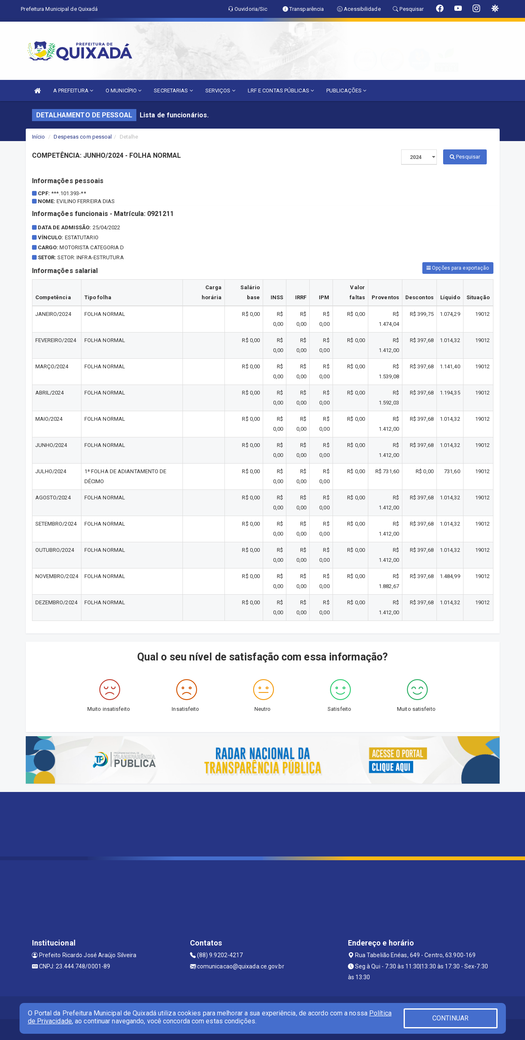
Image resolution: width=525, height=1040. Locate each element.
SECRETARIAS (173, 90)
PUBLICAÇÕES (346, 90)
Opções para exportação (457, 268)
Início (38, 137)
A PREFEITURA (73, 90)
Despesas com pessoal (83, 137)
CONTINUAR (450, 1018)
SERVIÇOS (220, 90)
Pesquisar (465, 157)
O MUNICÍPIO (123, 90)
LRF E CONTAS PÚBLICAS (281, 90)
